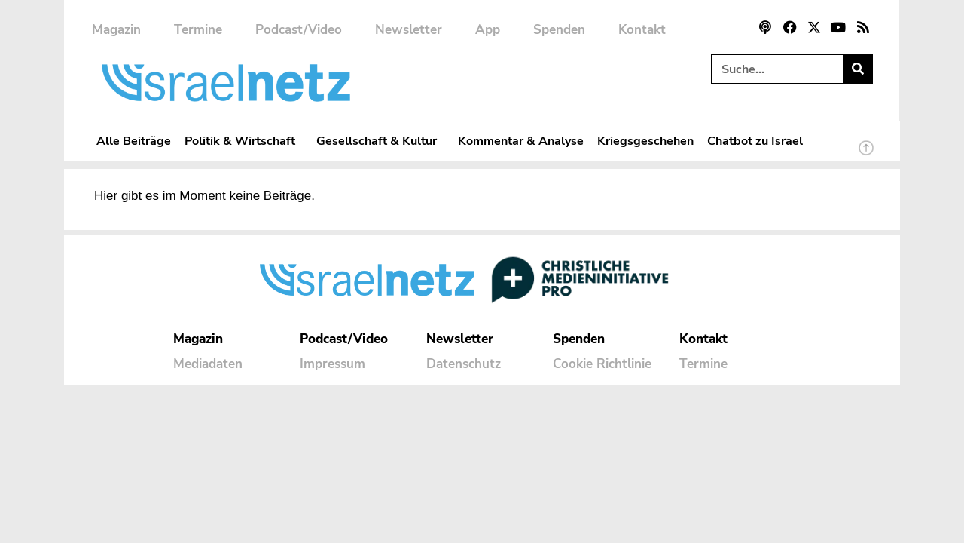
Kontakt (642, 29)
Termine (198, 29)
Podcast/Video (298, 29)
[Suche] (857, 69)
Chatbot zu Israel (755, 141)
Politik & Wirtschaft (244, 141)
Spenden (559, 29)
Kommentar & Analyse (521, 141)
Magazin (116, 29)
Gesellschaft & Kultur (380, 141)
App (487, 29)
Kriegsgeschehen (645, 141)
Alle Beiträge (133, 141)
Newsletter (408, 29)
